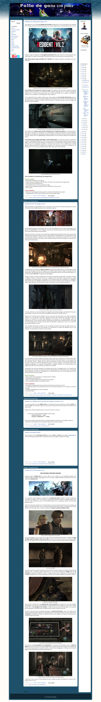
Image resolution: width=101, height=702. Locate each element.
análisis (30, 395)
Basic (30, 463)
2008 (83, 150)
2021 (83, 75)
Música (12, 42)
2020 (83, 76)
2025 (83, 67)
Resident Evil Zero (68, 395)
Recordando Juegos (15, 47)
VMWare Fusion (46, 426)
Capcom (30, 197)
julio (84, 118)
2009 (83, 148)
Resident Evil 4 (43, 684)
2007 (83, 152)
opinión (44, 395)
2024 (83, 69)
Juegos (41, 197)
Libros (12, 41)
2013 (83, 141)
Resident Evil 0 (61, 395)
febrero (84, 127)
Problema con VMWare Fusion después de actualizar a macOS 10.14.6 (44, 401)
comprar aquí (71, 435)
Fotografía (13, 31)
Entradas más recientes (30, 688)
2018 (83, 131)
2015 (83, 137)
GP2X (12, 33)
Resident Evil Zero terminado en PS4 (35, 204)
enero (84, 129)
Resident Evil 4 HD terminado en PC (35, 470)
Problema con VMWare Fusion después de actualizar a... (86, 104)
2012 (83, 142)
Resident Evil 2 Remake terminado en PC (36, 21)
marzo (84, 125)
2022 (83, 73)
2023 (83, 71)
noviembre (85, 82)
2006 (83, 154)
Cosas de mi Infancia (15, 29)
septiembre (85, 87)
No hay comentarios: (41, 195)
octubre (85, 85)
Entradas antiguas (72, 688)
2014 (83, 139)
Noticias (12, 44)
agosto (84, 89)
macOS (39, 426)
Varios (12, 49)
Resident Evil (55, 395)
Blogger (54, 696)
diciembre (85, 80)
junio (84, 120)
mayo (84, 122)
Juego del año (14, 37)
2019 (83, 78)
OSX (42, 426)
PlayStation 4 (49, 395)
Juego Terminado (36, 197)
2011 (83, 144)
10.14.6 (30, 426)
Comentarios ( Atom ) (33, 691)
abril (84, 123)
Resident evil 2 (46, 197)
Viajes (12, 50)
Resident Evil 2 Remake (54, 197)
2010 (83, 146)
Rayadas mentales (15, 46)
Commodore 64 (35, 463)
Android (12, 28)
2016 (83, 135)
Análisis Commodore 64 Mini (32, 432)
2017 (83, 133)
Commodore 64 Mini (42, 463)
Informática (34, 426)
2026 (83, 65)
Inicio (52, 688)
